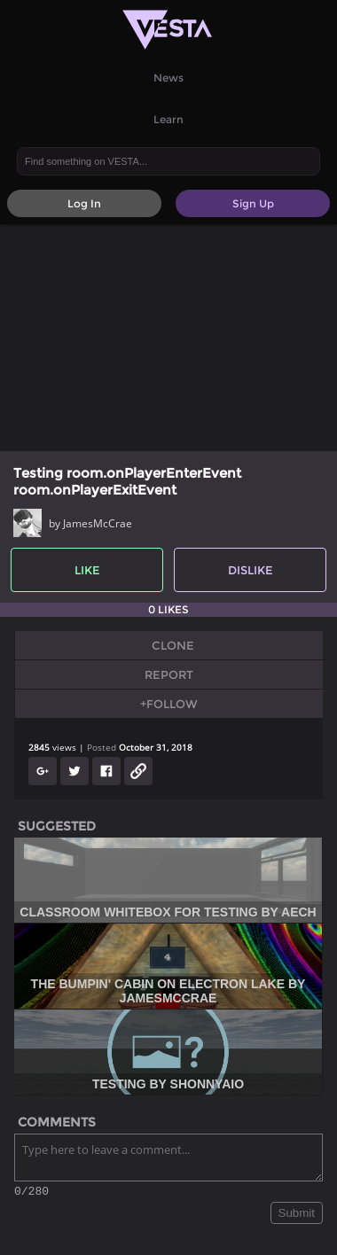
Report (169, 674)
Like (87, 570)
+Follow (169, 704)
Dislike (250, 570)
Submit (296, 1215)
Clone (173, 645)
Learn (168, 119)
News (168, 77)
